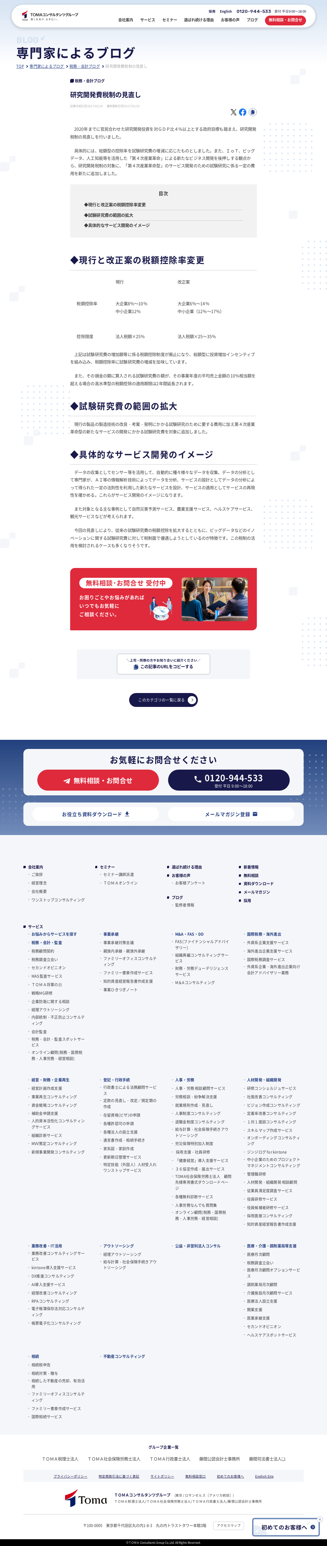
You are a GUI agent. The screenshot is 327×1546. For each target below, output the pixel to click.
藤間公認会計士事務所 (219, 1459)
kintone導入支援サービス (54, 1267)
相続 (35, 1356)
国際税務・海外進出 (264, 934)
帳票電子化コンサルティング (56, 1323)
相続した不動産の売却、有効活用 (58, 1383)
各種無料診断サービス (194, 1196)
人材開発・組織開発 (264, 1079)
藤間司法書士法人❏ (267, 1459)
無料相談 (251, 875)
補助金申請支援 (45, 1113)
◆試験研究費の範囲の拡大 (109, 215)
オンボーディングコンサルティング (273, 1140)
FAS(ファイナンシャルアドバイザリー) (202, 944)
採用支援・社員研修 (192, 1152)
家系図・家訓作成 (118, 1148)
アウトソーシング (118, 1245)
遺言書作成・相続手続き (124, 1140)
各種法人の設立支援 (120, 1132)
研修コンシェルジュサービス (272, 1088)
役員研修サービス (262, 1199)
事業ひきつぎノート (120, 989)
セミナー (107, 867)
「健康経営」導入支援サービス (201, 1160)
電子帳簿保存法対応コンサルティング (58, 1311)
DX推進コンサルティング (53, 1276)
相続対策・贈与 (45, 1373)
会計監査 (39, 1031)
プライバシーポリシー (70, 1476)
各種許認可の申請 (118, 1123)
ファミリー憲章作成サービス (128, 972)
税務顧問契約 (43, 951)
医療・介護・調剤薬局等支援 (272, 1245)
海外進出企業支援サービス (270, 951)
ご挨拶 (37, 874)
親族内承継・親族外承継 (124, 951)
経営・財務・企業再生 (50, 1079)
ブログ (177, 897)
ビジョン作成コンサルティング (273, 1105)
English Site (264, 1476)
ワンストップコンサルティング (58, 899)
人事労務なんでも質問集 (196, 1205)
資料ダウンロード (259, 883)
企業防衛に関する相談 (50, 1001)
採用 (212, 11)
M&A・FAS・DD (189, 934)
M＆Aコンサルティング (195, 982)
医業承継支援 (258, 1318)
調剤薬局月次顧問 (262, 1284)
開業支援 (254, 1309)
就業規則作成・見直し (194, 1105)
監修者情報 (184, 905)
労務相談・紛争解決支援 (196, 1096)
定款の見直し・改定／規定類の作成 (130, 1103)
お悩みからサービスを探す (54, 934)
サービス (35, 926)
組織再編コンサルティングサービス (201, 958)
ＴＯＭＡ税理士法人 (60, 1459)
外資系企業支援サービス (268, 942)
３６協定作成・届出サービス (200, 1169)
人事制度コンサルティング (198, 1113)
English (226, 11)
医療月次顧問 (258, 1254)
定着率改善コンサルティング (272, 1113)
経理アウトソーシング (50, 1009)
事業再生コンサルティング (54, 1096)
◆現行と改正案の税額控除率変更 (115, 205)
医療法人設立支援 (262, 1301)
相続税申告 (41, 1364)
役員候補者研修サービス (268, 1207)
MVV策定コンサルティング (54, 1143)
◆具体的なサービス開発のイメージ (117, 225)
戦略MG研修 (42, 993)
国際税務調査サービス (266, 959)
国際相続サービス (47, 1416)
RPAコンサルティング (50, 1301)
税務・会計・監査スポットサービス (58, 1042)
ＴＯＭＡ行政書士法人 (169, 1459)
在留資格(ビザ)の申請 (121, 1115)
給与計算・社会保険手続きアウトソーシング (201, 1132)
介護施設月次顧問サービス (270, 1293)
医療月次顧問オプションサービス (273, 1273)
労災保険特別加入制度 (194, 1143)
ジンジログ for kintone (267, 1152)
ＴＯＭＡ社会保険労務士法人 (113, 1459)
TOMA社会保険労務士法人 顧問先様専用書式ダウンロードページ (203, 1182)
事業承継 (111, 934)
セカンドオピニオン (49, 967)
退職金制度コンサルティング (200, 1121)
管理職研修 (256, 1174)
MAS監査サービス (47, 976)
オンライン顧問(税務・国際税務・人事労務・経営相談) (57, 1055)
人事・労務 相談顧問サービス (200, 1088)
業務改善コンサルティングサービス (58, 1256)
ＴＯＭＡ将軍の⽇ (47, 984)
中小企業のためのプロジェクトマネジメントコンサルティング (273, 1162)
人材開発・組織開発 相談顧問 (272, 1182)
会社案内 (35, 867)
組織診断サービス (47, 1135)
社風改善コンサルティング (270, 1096)
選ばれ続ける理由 (187, 867)
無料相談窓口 (195, 1476)
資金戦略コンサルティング (54, 1105)
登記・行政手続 (116, 1079)
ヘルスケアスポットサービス (272, 1335)
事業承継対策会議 (118, 942)
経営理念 (39, 883)
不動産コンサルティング (124, 1356)
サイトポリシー (162, 1476)
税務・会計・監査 (47, 942)
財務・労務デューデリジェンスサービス (201, 971)
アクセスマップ (229, 1525)
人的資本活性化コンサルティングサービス (58, 1124)
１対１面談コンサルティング (272, 1121)
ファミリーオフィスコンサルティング (130, 961)
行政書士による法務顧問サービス (130, 1090)
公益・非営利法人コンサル (198, 1245)
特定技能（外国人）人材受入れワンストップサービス (130, 1167)
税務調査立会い (45, 959)
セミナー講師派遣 (118, 874)
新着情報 (251, 867)
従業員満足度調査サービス (270, 1190)
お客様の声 (181, 875)
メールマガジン (257, 892)
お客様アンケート (190, 883)
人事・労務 (184, 1079)
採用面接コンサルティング (270, 1215)
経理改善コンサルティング (54, 1293)
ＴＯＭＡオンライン (120, 883)
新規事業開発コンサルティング (58, 1152)
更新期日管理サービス (122, 1157)
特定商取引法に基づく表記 (119, 1476)
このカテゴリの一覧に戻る (167, 700)
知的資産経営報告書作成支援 (128, 981)
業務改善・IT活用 (47, 1245)
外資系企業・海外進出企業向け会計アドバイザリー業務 (273, 969)
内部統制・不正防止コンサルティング (58, 1020)
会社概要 (39, 891)
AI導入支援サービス (48, 1284)
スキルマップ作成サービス (270, 1130)
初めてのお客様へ (230, 1476)
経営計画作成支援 (47, 1088)
